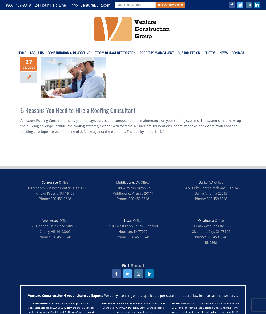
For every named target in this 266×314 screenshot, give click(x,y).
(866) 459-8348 (18, 5)
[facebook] (116, 273)
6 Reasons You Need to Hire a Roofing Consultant (78, 110)
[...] (162, 131)
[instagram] (138, 273)
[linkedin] (149, 273)
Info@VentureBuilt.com (90, 5)
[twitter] (127, 273)
